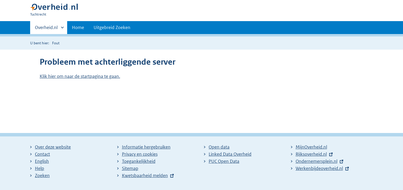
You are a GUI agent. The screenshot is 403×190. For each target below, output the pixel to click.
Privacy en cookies (140, 154)
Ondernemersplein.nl (316, 161)
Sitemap (130, 168)
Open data (219, 147)
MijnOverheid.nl (311, 147)
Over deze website (53, 147)
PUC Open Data (224, 161)
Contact (42, 154)
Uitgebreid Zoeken (112, 27)
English (42, 161)
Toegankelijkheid (138, 161)
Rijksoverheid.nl (311, 154)
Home (78, 27)
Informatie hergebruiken (146, 147)
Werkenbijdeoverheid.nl (319, 168)
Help (39, 168)
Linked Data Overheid (230, 154)
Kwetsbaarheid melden (145, 175)
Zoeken (42, 175)
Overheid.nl (46, 29)
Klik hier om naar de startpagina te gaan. (80, 76)
